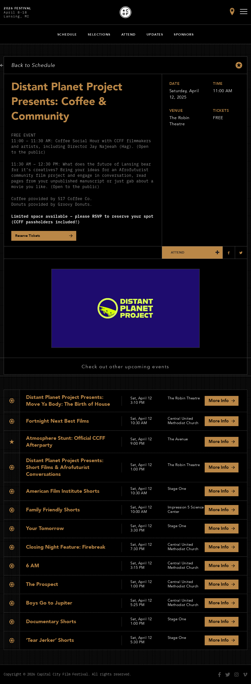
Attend (128, 34)
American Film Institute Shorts (63, 491)
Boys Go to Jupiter (49, 603)
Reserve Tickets (27, 235)
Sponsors (184, 34)
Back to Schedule (33, 65)
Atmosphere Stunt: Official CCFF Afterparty (65, 442)
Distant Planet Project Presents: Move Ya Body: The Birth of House (68, 401)
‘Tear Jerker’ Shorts (50, 640)
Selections (99, 34)
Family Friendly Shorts (53, 509)
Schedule (67, 34)
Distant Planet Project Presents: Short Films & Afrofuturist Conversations (64, 467)
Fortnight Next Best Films (57, 421)
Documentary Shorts (51, 621)
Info (219, 401)
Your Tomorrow (45, 528)
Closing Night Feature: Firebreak (65, 547)
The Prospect (42, 584)
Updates (155, 34)
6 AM (32, 565)
